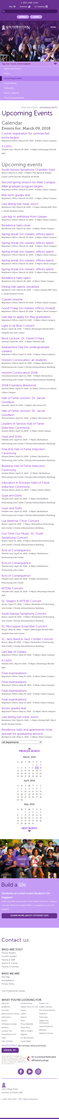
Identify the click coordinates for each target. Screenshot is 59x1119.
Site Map (6, 977)
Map (11, 7)
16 (37, 771)
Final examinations (14, 673)
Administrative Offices (10, 1014)
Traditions (43, 1014)
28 (29, 776)
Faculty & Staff (8, 960)
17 (40, 771)
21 (29, 773)
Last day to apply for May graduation (26, 317)
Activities (5, 1010)
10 (41, 768)
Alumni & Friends (10, 963)
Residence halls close (16, 225)
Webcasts (9, 88)
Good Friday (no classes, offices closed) (28, 308)
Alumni (4, 1020)
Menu (53, 27)
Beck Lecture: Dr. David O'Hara (23, 338)
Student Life (44, 1003)
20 (25, 773)
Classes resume (12, 299)
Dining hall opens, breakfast (20, 286)
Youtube (29, 1071)
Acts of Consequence (16, 550)
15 (33, 771)
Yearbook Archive (46, 1033)
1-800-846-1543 (29, 3)
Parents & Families (10, 967)
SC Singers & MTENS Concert (21, 601)
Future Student (9, 953)
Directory (23, 7)
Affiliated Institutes (9, 1024)
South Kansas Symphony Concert (24, 613)
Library (23, 1014)
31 (40, 776)
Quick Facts (25, 1027)
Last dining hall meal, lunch (20, 204)
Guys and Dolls (12, 436)
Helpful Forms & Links (29, 1007)
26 (22, 776)
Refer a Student (27, 1031)
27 (25, 776)
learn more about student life (29, 915)
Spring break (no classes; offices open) (28, 234)
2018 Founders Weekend (19, 385)
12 (21, 771)
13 (25, 771)
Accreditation (8, 980)
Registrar (24, 1034)
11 (18, 771)
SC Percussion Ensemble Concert (24, 626)
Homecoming (26, 1003)
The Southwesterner (14, 98)
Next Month (29, 828)
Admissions (6, 1017)
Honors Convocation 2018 (19, 372)
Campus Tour (7, 1031)
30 (37, 776)
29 (33, 776)
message (20, 1099)
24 (40, 773)
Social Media (10, 83)
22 (33, 773)
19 (22, 773)
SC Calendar (40, 7)
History (23, 1010)
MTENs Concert (12, 588)
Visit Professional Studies (13, 991)
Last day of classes (14, 651)
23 (37, 773)
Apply (23, 17)
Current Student (9, 956)
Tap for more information (16, 63)
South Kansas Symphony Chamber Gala (28, 169)
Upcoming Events (13, 78)
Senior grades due (14, 708)
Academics (6, 1007)
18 (18, 773)
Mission (24, 1017)
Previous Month (29, 751)
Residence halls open (16, 278)
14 (29, 771)
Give (36, 17)
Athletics (5, 1027)
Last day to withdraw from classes (24, 216)
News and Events (12, 68)
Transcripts (43, 1017)
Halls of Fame (7, 1041)
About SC (5, 1003)
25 (18, 776)
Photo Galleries (11, 93)
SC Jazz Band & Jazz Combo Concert (27, 639)
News (7, 73)
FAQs (4, 1038)
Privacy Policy (8, 984)
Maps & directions (30, 1099)
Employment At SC (9, 1034)
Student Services (45, 1007)
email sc (10, 1050)
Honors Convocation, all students (24, 360)
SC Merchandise (27, 1038)
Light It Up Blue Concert (18, 325)
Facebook (21, 1071)
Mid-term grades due (16, 195)
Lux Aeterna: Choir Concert (20, 520)
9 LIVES (7, 146)
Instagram (38, 1071)
